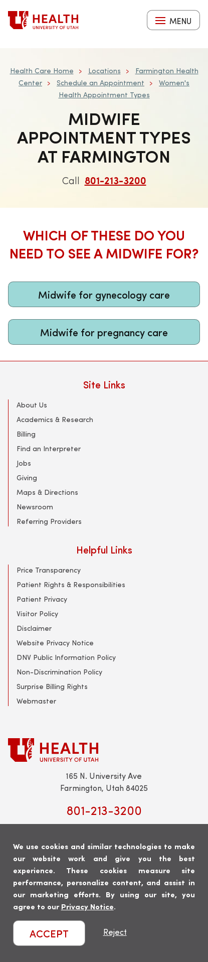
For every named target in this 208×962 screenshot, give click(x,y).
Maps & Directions (47, 492)
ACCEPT (49, 933)
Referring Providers (49, 521)
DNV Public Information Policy (66, 657)
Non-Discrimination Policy (59, 671)
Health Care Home (42, 70)
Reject (115, 931)
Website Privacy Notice (55, 642)
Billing (26, 434)
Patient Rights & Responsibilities (71, 584)
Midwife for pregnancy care (104, 332)
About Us (32, 404)
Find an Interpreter (49, 448)
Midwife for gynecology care (104, 294)
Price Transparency (49, 570)
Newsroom (35, 506)
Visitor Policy (37, 613)
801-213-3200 (115, 180)
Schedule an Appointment (100, 82)
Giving (27, 477)
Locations (104, 70)
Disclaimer (34, 628)
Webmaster (36, 701)
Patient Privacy (42, 599)
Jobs (24, 463)
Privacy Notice (87, 906)
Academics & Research (55, 419)
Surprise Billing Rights (52, 686)
